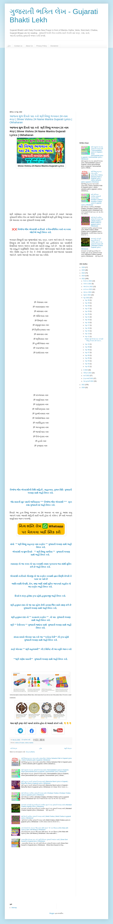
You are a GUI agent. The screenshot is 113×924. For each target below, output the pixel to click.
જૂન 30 (87, 300)
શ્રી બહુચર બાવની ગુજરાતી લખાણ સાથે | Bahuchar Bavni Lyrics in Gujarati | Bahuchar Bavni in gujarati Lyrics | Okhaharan (44, 782)
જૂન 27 (87, 308)
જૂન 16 (87, 328)
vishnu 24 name (19, 742)
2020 (83, 387)
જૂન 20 (87, 320)
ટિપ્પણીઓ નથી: (26, 739)
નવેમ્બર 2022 (87, 284)
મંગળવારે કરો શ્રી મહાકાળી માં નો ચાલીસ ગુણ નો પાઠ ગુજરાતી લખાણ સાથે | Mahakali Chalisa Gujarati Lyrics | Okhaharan (92, 244)
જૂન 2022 (86, 298)
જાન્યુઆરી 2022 (88, 381)
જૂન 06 (87, 355)
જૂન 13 (87, 333)
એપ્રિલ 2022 (87, 373)
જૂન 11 (87, 336)
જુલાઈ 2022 (87, 295)
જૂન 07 (87, 352)
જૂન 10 (87, 344)
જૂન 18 (87, 322)
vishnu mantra (29, 742)
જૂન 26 (87, 311)
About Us (29, 46)
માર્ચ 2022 (86, 375)
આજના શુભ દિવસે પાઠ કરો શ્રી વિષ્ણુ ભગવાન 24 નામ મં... (94, 339)
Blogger (52, 913)
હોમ (9, 46)
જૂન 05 (87, 358)
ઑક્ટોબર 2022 (88, 286)
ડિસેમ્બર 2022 (87, 281)
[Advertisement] (56, 80)
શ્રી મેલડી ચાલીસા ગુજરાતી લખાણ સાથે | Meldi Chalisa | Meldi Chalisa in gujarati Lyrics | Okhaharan (97, 222)
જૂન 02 (87, 366)
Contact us (18, 46)
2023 (83, 276)
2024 (83, 273)
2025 (83, 270)
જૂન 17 (87, 325)
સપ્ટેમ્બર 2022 (88, 289)
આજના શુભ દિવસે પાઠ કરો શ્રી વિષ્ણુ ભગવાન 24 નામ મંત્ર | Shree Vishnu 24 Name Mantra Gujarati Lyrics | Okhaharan (41, 119)
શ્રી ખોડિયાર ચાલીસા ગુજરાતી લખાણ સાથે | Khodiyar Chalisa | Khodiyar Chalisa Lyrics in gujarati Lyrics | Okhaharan (92, 200)
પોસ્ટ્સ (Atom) (30, 752)
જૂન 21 (87, 317)
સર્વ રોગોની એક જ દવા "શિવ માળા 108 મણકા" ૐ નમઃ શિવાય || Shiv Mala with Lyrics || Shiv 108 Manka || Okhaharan (44, 828)
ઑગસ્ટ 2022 (87, 292)
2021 (83, 384)
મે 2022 (85, 370)
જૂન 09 (87, 347)
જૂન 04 (87, 361)
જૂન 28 (87, 306)
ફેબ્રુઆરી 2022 (88, 378)
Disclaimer (54, 46)
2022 (83, 278)
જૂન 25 (87, 314)
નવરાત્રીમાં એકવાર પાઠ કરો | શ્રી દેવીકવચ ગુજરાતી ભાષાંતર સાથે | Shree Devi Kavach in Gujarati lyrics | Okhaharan (44, 840)
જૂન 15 (87, 331)
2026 (83, 267)
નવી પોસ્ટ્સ (13, 748)
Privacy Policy (41, 46)
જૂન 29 (87, 303)
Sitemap (14, 907)
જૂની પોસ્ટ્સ (68, 748)
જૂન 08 (87, 350)
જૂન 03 (87, 364)
